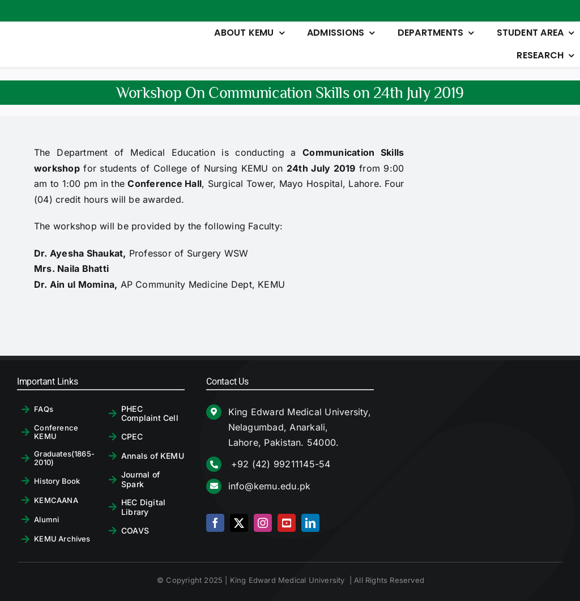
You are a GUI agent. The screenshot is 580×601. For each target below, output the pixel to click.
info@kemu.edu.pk (269, 486)
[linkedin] (310, 523)
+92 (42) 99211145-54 (279, 464)
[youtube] (287, 523)
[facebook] (215, 523)
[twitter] (239, 523)
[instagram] (263, 523)
